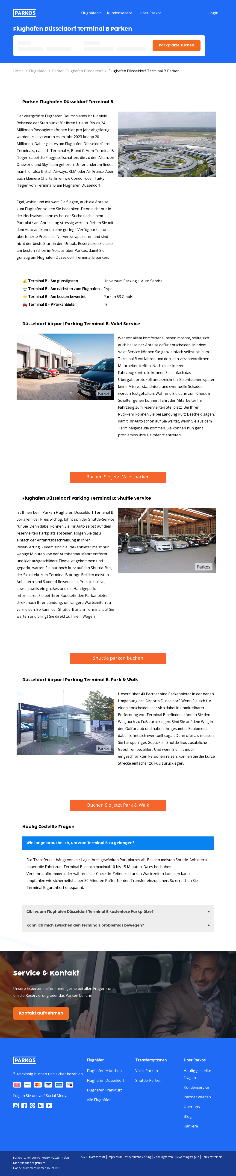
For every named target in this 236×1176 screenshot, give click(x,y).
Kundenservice (196, 1087)
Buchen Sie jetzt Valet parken (118, 477)
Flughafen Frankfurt (104, 1090)
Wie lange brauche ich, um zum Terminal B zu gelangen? (80, 843)
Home (18, 70)
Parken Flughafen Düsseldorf (77, 70)
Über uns (192, 1106)
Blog (188, 1116)
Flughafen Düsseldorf (105, 1080)
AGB (84, 1157)
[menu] (91, 12)
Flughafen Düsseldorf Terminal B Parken (144, 70)
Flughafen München (104, 1070)
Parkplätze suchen (176, 45)
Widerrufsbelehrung (138, 1157)
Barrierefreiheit (212, 1157)
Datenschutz (97, 1157)
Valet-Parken (146, 1070)
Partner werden (197, 1097)
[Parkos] (24, 12)
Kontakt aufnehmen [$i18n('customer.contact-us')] (41, 1013)
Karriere (191, 1126)
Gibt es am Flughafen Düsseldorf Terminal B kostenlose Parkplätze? (90, 912)
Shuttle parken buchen (118, 658)
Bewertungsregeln (187, 1157)
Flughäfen (38, 70)
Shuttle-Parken (148, 1080)
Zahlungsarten (163, 1157)
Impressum (115, 1157)
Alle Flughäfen (99, 1099)
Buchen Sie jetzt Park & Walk (118, 805)
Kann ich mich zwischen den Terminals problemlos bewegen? (85, 925)
